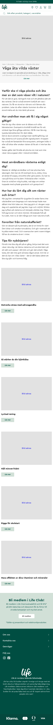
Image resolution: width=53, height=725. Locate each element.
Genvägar (26, 646)
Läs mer (8, 311)
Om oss (26, 635)
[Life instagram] (4, 659)
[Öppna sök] (27, 13)
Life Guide (10, 64)
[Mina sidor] (41, 7)
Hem (3, 64)
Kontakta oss (26, 641)
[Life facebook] (9, 659)
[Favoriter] (36, 7)
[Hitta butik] (32, 7)
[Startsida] (4, 7)
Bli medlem (26, 616)
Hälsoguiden (20, 64)
